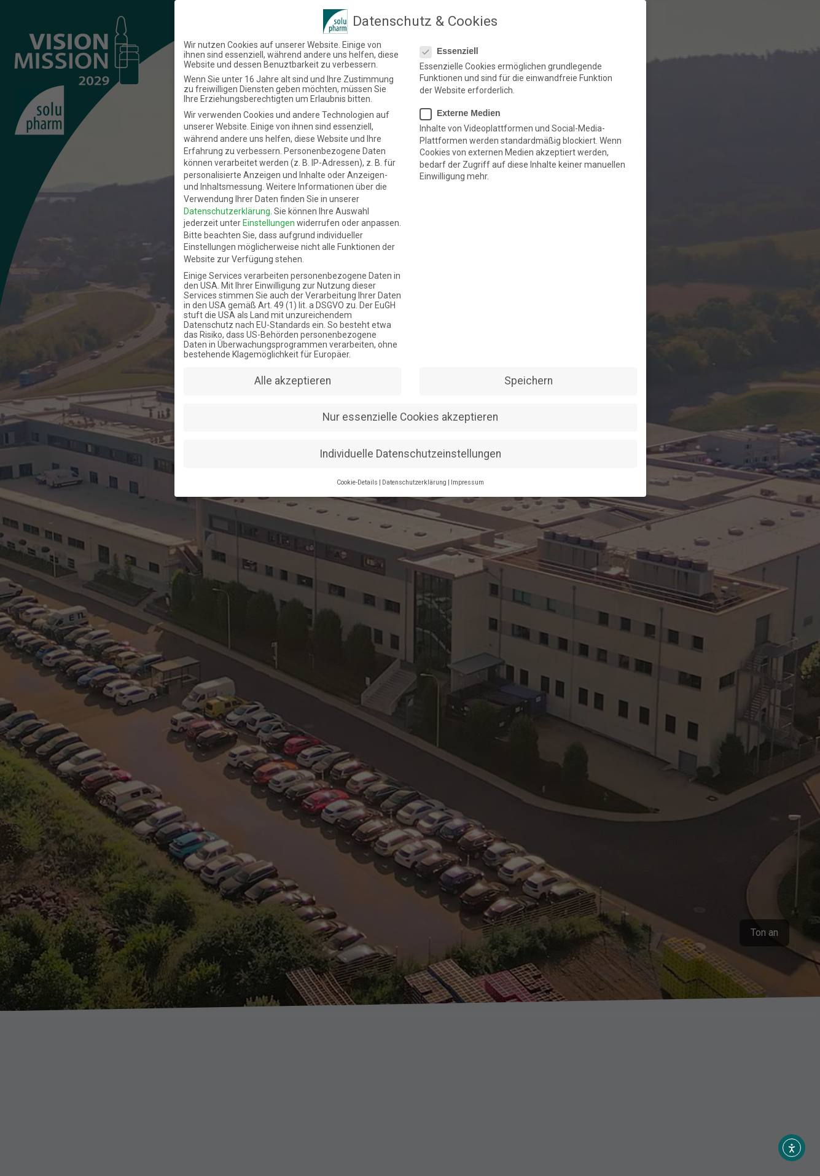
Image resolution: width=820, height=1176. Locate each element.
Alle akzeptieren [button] (297, 374)
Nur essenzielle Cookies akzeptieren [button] (410, 407)
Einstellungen (267, 223)
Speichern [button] (522, 374)
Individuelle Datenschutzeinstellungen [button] (410, 439)
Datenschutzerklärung (224, 211)
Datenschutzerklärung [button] (413, 464)
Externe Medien (466, 107)
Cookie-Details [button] (361, 464)
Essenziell (456, 37)
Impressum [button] (463, 464)
